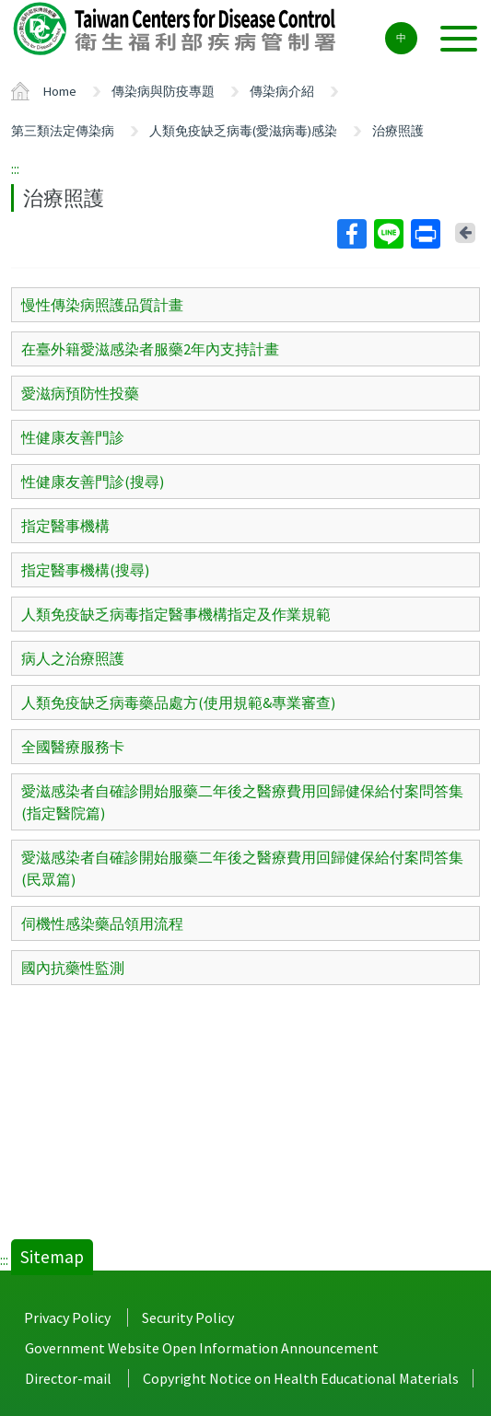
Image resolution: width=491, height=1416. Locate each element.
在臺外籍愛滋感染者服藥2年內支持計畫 (150, 349)
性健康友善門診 (72, 437)
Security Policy (188, 1317)
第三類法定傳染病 (62, 130)
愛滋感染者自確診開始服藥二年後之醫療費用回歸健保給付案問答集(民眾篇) (242, 868)
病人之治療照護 (72, 658)
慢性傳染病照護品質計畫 (102, 305)
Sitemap (52, 1257)
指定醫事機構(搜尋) (85, 570)
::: (15, 168)
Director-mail (68, 1378)
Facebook (351, 234)
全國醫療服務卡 (72, 746)
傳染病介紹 (282, 91)
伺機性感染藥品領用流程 (102, 923)
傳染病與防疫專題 (163, 91)
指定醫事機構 (65, 525)
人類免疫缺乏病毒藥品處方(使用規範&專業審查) (178, 702)
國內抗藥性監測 (72, 967)
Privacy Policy (67, 1317)
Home (59, 91)
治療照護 (398, 130)
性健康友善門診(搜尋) (92, 481)
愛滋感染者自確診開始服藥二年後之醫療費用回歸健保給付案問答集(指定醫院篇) (242, 802)
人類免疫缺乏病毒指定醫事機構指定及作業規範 (176, 614)
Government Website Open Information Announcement (202, 1348)
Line (387, 234)
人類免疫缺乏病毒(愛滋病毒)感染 (243, 130)
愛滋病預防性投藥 (80, 393)
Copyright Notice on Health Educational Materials (301, 1378)
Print (424, 234)
